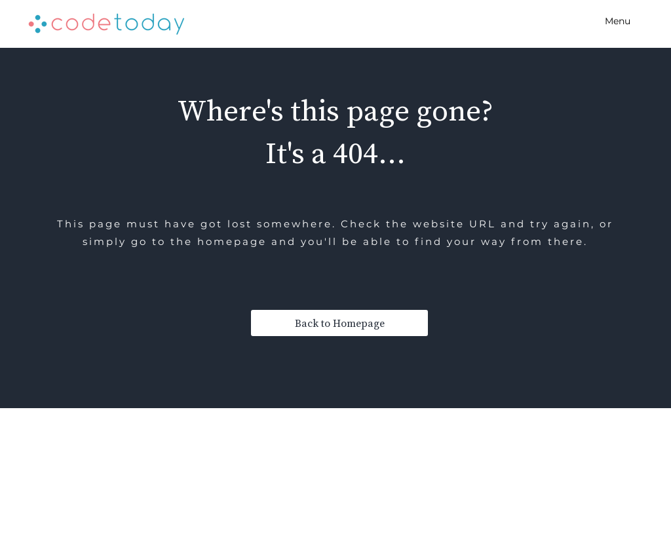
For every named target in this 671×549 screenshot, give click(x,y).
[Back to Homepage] (339, 323)
